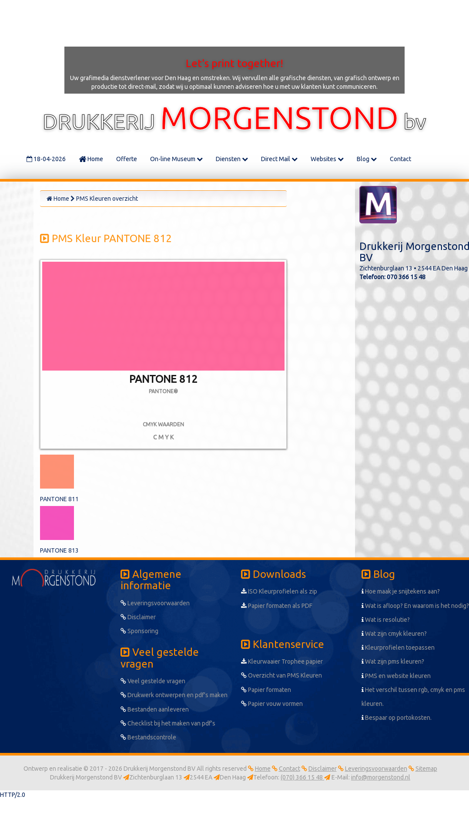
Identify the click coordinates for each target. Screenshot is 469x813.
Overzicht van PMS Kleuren (281, 675)
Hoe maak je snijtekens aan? (401, 591)
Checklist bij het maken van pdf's (168, 723)
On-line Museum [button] (176, 158)
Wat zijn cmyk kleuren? (394, 633)
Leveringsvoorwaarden (155, 603)
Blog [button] (367, 158)
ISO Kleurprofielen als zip (279, 591)
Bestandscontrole (148, 737)
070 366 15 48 (406, 276)
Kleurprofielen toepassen (398, 647)
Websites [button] (327, 158)
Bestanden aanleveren (155, 709)
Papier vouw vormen (272, 703)
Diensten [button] (232, 158)
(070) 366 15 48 (302, 777)
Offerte (126, 158)
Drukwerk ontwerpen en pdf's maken (174, 695)
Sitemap (426, 768)
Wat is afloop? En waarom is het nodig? (415, 605)
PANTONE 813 (59, 550)
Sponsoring (139, 630)
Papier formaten (266, 689)
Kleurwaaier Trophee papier (282, 661)
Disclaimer (138, 617)
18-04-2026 (46, 158)
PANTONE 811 (59, 499)
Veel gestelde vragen (153, 681)
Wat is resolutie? (386, 619)
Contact (400, 158)
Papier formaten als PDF (276, 605)
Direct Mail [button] (279, 158)
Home (91, 158)
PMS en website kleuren (396, 675)
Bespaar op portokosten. (397, 717)
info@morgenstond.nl (380, 777)
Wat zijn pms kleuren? (393, 661)
